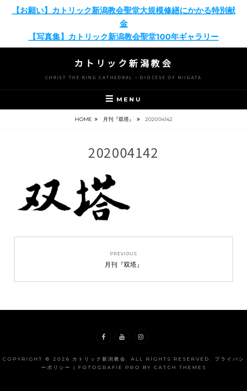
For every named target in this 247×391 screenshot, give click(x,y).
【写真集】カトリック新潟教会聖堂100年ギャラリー (123, 37)
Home (83, 119)
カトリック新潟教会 (123, 62)
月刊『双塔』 (118, 119)
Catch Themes (180, 367)
